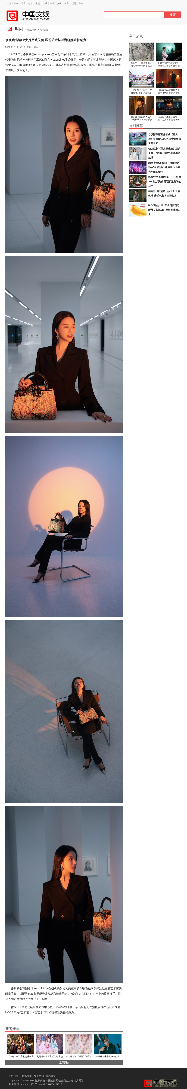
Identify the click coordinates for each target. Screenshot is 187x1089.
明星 (23, 3)
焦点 (81, 3)
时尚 (66, 3)
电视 (38, 3)
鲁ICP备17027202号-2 (53, 1084)
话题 (74, 3)
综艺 (52, 3)
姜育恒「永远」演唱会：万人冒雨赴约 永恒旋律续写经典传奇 (169, 118)
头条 (16, 3)
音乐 (45, 3)
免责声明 (39, 1076)
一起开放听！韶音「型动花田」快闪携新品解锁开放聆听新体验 (141, 91)
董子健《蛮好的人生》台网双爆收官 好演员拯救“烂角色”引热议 (141, 118)
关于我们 (15, 1076)
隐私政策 (51, 1076)
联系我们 (27, 1076)
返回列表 (62, 1062)
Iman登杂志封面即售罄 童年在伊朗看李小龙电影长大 (169, 91)
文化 (59, 3)
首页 (9, 3)
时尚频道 (44, 29)
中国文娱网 (31, 29)
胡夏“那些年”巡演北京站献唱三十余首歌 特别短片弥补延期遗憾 (169, 65)
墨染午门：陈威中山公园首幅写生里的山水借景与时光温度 (141, 65)
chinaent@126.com (32, 1084)
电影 (30, 3)
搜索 (173, 14)
